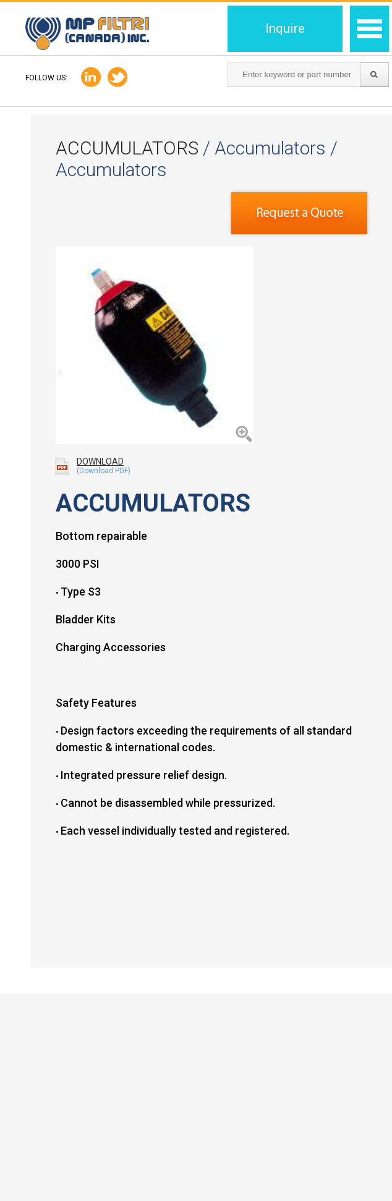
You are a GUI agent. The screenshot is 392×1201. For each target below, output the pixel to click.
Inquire (285, 28)
